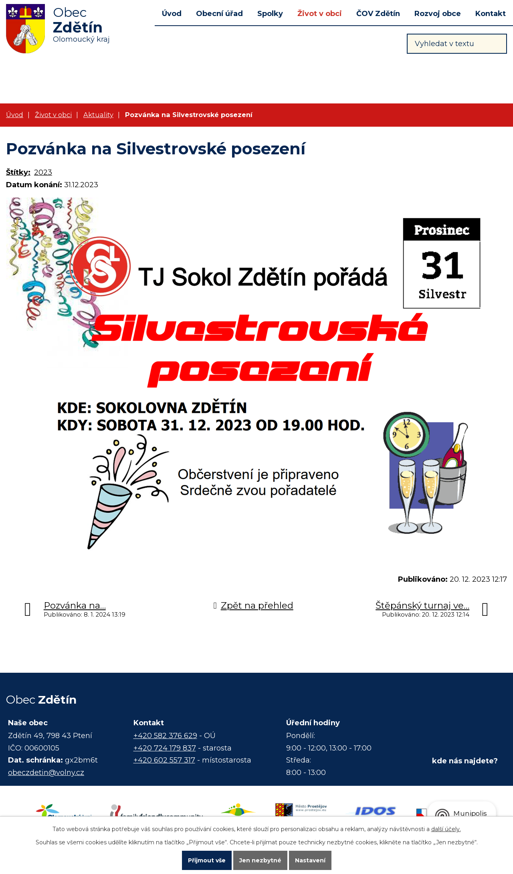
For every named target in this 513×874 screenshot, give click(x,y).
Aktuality (98, 115)
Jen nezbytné (260, 860)
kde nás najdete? (465, 761)
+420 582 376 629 (165, 735)
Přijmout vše (207, 860)
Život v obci (319, 13)
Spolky (270, 13)
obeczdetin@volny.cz (46, 772)
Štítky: (18, 172)
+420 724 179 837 (164, 748)
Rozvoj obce (437, 13)
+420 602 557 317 (164, 760)
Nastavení (310, 860)
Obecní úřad (219, 13)
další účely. (446, 829)
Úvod (172, 13)
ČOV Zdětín (378, 13)
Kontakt (490, 13)
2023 (43, 172)
